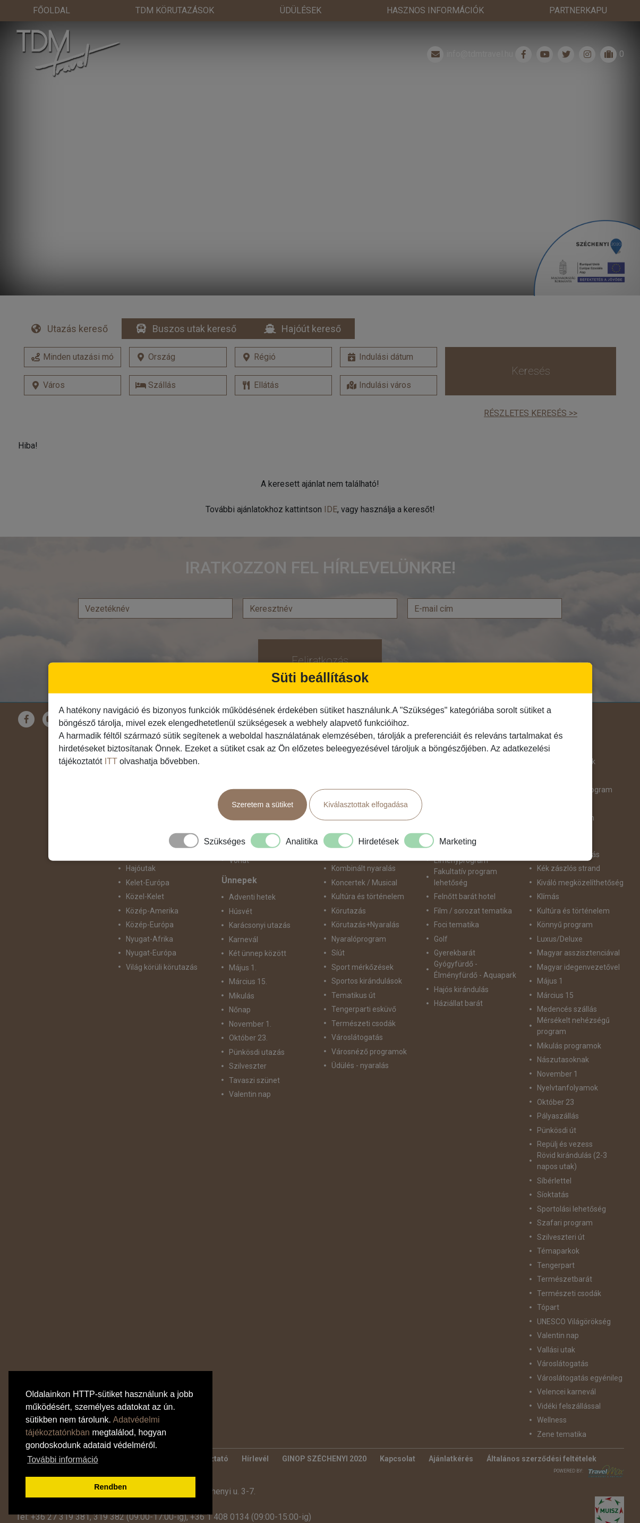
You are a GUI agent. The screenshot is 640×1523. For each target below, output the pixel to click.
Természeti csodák (363, 1023)
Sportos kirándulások (366, 981)
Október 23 (555, 1102)
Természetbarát (564, 1279)
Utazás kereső (77, 328)
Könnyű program (565, 924)
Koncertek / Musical (364, 882)
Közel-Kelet (145, 896)
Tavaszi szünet (254, 1080)
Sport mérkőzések (362, 967)
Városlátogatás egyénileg (579, 1378)
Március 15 (555, 995)
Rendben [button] (110, 1487)
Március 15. (248, 981)
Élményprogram (461, 860)
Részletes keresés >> (530, 413)
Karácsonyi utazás (260, 925)
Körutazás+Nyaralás (365, 924)
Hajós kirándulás (461, 989)
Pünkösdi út (556, 1130)
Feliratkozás (320, 660)
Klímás (548, 896)
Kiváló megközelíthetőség (580, 882)
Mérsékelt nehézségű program (573, 1026)
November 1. (250, 1024)
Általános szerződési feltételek (541, 1458)
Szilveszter (248, 1066)
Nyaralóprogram (358, 939)
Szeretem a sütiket (262, 805)
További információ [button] (62, 1459)
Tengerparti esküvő (363, 1009)
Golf (441, 939)
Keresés (530, 371)
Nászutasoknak (563, 1059)
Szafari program (565, 1223)
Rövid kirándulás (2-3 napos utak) (572, 1161)
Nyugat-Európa (151, 953)
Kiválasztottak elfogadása (365, 805)
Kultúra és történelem (367, 896)
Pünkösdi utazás (257, 1052)
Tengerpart (556, 1265)
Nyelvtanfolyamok (567, 1088)
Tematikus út (353, 995)
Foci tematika (456, 924)
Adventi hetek (252, 897)
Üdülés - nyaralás (360, 1065)
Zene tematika (561, 1434)
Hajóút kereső (311, 328)
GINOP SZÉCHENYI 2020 (324, 1458)
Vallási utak (556, 1350)
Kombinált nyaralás (363, 868)
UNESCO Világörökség (574, 1321)
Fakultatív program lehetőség (465, 877)
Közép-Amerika (152, 911)
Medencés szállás (567, 1009)
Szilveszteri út (561, 1237)
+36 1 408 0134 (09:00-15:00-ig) (250, 1517)
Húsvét (240, 911)
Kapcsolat (397, 1458)
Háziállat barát (458, 1003)
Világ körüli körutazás (162, 967)
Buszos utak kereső (194, 328)
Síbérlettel (554, 1181)
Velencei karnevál (566, 1391)
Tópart (548, 1307)
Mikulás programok (569, 1046)
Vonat (239, 860)
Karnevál (243, 939)
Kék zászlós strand (568, 868)
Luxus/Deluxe (560, 939)
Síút (338, 953)
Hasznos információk (435, 10)
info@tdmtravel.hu (469, 54)
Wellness (552, 1420)
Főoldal (51, 10)
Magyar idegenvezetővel (578, 967)
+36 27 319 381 (60, 1517)
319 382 (108, 1517)
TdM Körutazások (174, 10)
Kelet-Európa (147, 882)
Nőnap (240, 1009)
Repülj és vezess (565, 1144)
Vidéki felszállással (569, 1406)
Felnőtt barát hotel (465, 896)
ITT (111, 761)
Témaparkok (558, 1251)
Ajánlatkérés (451, 1458)
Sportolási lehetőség (571, 1209)
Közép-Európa (150, 924)
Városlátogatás (357, 1037)
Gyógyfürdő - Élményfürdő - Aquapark (475, 969)
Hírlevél (255, 1458)
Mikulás (241, 996)
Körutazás (348, 911)
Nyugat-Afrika (149, 939)
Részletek (320, 177)
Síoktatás (553, 1194)
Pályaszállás (558, 1116)
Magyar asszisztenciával (578, 953)
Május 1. (243, 967)
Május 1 (550, 981)
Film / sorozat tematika (473, 911)
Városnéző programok (369, 1051)
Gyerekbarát (454, 953)
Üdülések (300, 10)
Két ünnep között (257, 953)
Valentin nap (250, 1094)
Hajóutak (141, 868)
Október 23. (248, 1038)
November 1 (557, 1074)
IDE (330, 509)
